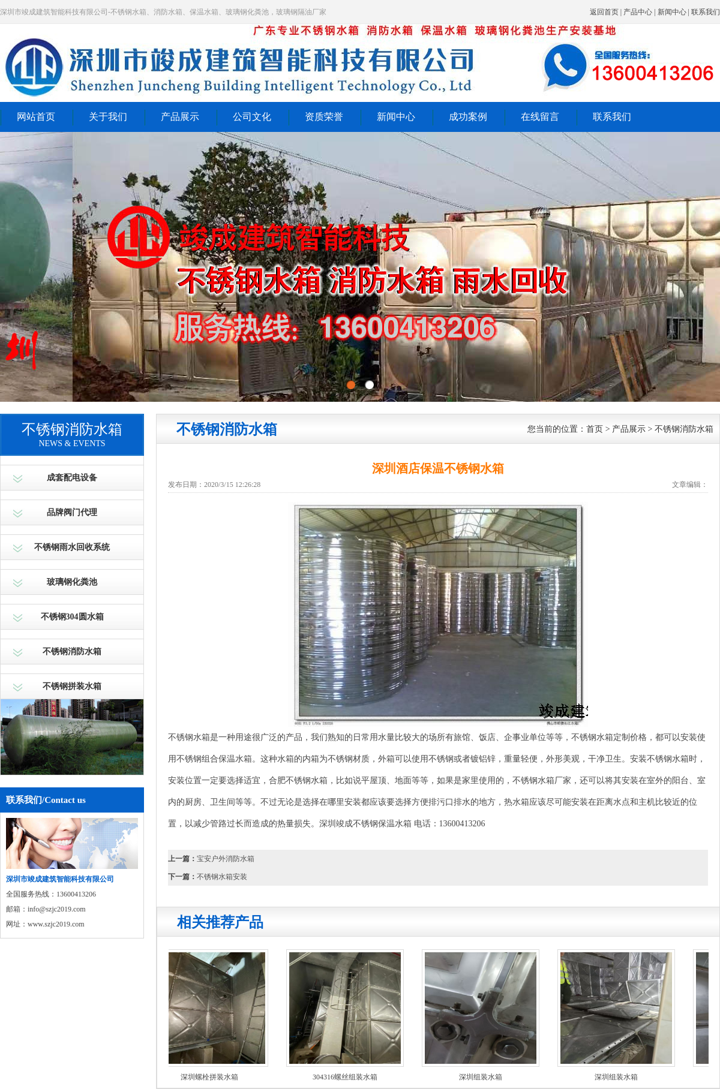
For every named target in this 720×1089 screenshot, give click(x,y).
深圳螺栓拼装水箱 (211, 1077)
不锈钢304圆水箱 (72, 616)
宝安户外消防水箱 (225, 859)
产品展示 (180, 117)
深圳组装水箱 (482, 1077)
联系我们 (705, 12)
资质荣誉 (324, 117)
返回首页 (604, 12)
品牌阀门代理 (72, 512)
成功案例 (468, 117)
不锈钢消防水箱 (72, 651)
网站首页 (36, 117)
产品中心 (637, 12)
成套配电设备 (72, 477)
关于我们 (108, 117)
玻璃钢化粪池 (72, 581)
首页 (594, 429)
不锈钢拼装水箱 (72, 686)
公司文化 (252, 117)
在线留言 (540, 117)
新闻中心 (672, 12)
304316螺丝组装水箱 (346, 1077)
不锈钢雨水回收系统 (72, 547)
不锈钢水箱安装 (222, 877)
